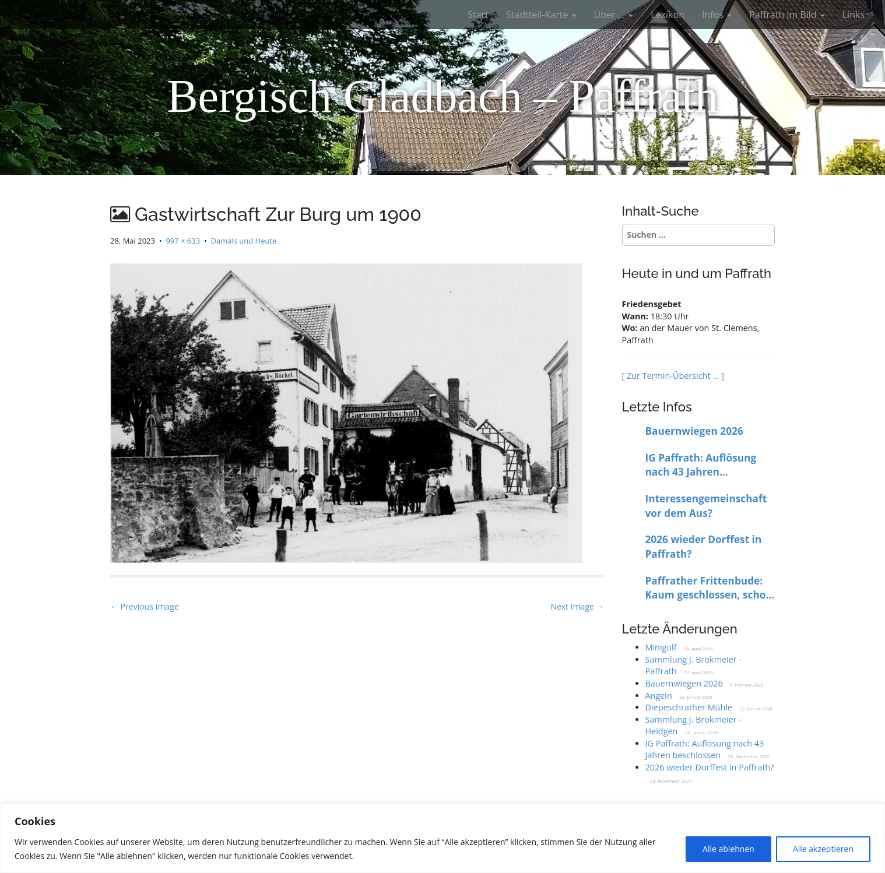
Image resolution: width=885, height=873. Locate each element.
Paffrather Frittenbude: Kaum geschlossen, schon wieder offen (708, 588)
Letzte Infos (657, 406)
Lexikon (667, 14)
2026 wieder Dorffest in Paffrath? (703, 547)
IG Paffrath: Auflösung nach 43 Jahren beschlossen (701, 465)
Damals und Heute (244, 240)
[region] (442, 838)
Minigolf (661, 647)
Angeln (658, 695)
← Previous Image (144, 606)
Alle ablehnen (728, 848)
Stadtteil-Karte (541, 14)
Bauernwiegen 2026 (694, 431)
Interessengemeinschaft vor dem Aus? (706, 506)
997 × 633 (183, 240)
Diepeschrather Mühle (688, 707)
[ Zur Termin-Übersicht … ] (673, 375)
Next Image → (577, 606)
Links (853, 14)
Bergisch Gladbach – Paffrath (442, 96)
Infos (717, 14)
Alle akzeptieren (823, 848)
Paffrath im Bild (787, 14)
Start (478, 14)
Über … (614, 14)
